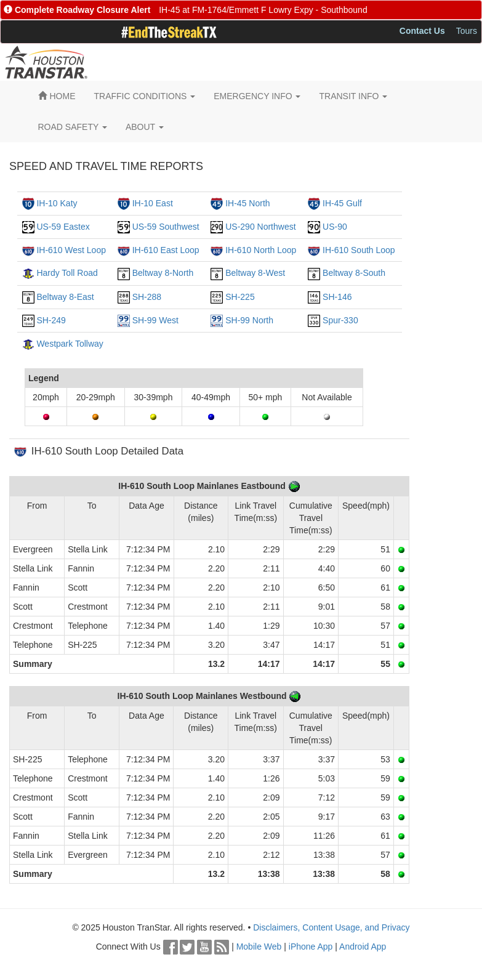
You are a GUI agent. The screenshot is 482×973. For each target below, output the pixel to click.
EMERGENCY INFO (257, 96)
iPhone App (311, 946)
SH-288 (146, 297)
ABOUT (145, 127)
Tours (466, 31)
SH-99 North (249, 320)
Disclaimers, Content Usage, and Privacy (331, 927)
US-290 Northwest (260, 227)
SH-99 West (155, 320)
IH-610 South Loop (359, 250)
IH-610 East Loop (165, 250)
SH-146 (337, 297)
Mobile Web (259, 946)
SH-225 (239, 297)
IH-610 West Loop (71, 250)
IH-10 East (152, 203)
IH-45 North (247, 203)
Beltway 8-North (163, 273)
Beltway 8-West (255, 273)
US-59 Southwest (165, 227)
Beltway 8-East (65, 297)
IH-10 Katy (56, 203)
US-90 (335, 227)
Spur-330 (340, 320)
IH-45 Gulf (342, 203)
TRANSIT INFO (353, 96)
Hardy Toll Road (66, 273)
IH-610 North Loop (260, 250)
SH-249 (50, 320)
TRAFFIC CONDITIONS (145, 96)
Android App (362, 946)
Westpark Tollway (69, 344)
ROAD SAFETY (72, 127)
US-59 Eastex (62, 227)
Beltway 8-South (354, 273)
